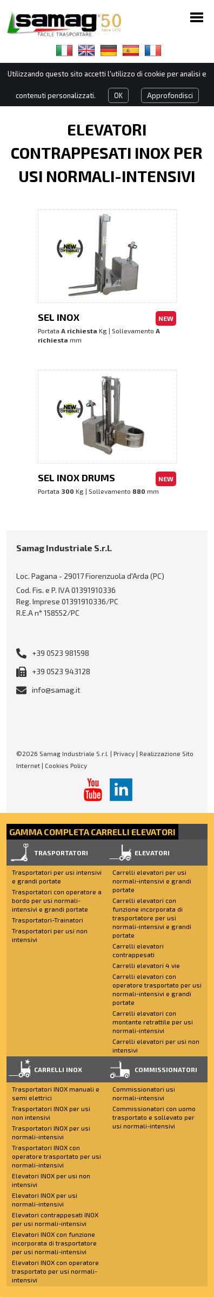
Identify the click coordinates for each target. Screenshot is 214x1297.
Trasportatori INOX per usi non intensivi (51, 1113)
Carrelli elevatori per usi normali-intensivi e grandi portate (151, 880)
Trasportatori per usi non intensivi (50, 935)
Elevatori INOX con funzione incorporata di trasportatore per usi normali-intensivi (54, 1242)
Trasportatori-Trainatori (47, 920)
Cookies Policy (66, 765)
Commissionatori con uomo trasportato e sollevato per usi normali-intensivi (154, 1117)
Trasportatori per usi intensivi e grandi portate (57, 876)
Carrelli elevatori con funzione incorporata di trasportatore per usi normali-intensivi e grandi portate (151, 917)
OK (118, 95)
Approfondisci (170, 95)
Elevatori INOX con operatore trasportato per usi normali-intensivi (55, 1271)
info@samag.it (56, 689)
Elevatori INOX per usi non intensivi (51, 1180)
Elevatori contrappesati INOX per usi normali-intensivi (55, 1219)
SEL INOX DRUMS (76, 477)
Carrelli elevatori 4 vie (146, 965)
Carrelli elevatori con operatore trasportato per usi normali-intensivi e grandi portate (157, 989)
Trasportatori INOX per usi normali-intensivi (51, 1132)
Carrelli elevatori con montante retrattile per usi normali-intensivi (152, 1021)
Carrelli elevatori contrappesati (138, 950)
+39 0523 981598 (60, 652)
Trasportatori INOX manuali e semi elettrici (55, 1093)
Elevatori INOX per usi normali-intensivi (44, 1199)
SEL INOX (58, 317)
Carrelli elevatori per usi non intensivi (155, 1045)
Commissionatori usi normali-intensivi (143, 1093)
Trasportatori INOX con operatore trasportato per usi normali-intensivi (56, 1156)
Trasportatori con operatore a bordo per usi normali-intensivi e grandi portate (57, 900)
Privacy (124, 753)
